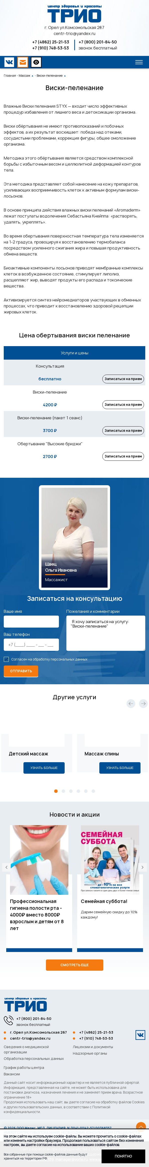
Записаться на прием (122, 379)
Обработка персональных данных (34, 1058)
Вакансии (12, 1074)
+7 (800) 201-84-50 (98, 42)
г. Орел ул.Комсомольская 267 (74, 27)
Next (143, 707)
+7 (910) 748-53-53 (50, 48)
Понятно (123, 1156)
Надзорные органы (90, 1053)
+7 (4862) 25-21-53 (50, 42)
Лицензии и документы (93, 1046)
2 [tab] (63, 795)
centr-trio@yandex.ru (74, 33)
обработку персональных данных (60, 663)
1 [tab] (56, 795)
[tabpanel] (36, 751)
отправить (21, 675)
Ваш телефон (17, 638)
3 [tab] (71, 795)
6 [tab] (93, 795)
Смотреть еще (74, 968)
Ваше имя (13, 615)
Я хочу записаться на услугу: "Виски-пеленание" (105, 637)
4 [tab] (78, 795)
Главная (10, 75)
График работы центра (24, 1067)
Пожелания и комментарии (93, 615)
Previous (131, 707)
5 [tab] (86, 795)
